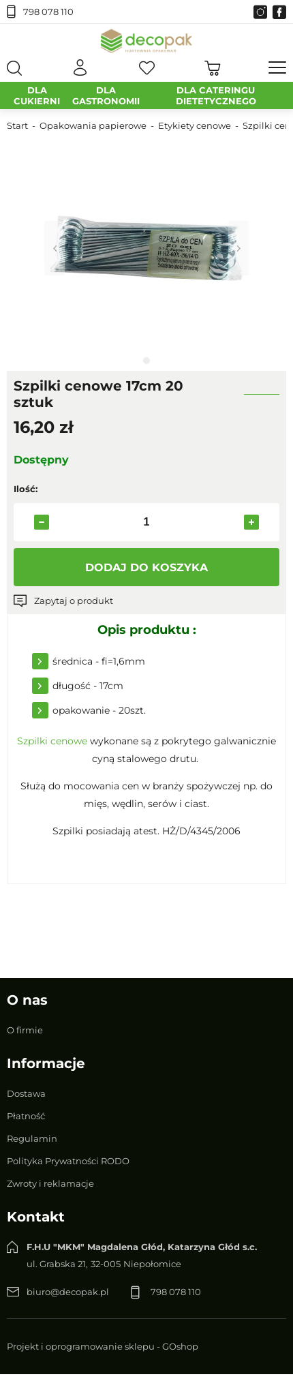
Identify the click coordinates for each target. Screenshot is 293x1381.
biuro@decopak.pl (68, 1291)
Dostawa (26, 1093)
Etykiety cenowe (194, 125)
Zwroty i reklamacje (50, 1183)
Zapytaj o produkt (73, 600)
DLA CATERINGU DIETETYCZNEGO (216, 95)
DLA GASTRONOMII (106, 95)
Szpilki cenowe (52, 741)
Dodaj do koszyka (146, 567)
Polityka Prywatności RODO (68, 1160)
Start (17, 125)
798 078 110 (48, 11)
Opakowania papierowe (93, 125)
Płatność (26, 1115)
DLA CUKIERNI (37, 95)
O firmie (25, 1030)
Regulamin (32, 1138)
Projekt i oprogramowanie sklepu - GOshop (102, 1346)
